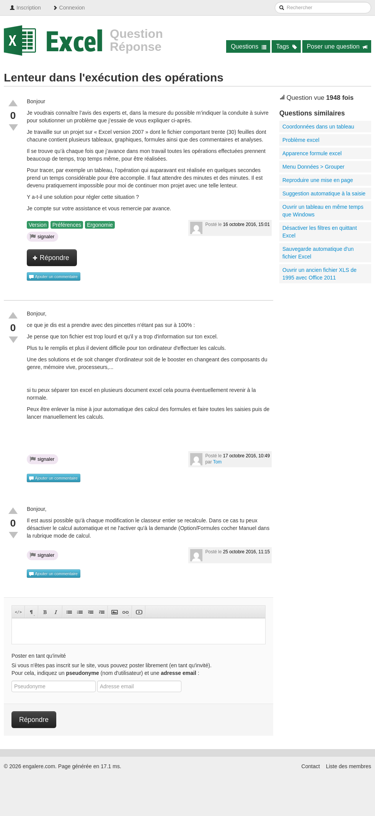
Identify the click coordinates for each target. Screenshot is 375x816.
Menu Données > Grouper (313, 167)
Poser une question (337, 46)
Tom (217, 462)
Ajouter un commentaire (53, 277)
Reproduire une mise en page (317, 180)
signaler (42, 236)
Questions (248, 46)
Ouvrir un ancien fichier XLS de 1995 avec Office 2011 (319, 274)
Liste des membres (348, 766)
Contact (311, 766)
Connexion (68, 8)
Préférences (66, 225)
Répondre (51, 258)
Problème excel (301, 140)
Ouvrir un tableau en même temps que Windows (323, 211)
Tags (286, 46)
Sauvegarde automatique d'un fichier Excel (318, 253)
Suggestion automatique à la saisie (323, 193)
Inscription (25, 8)
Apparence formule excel (312, 153)
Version (38, 225)
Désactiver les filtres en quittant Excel (319, 232)
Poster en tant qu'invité (38, 656)
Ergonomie (100, 225)
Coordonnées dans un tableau (318, 127)
